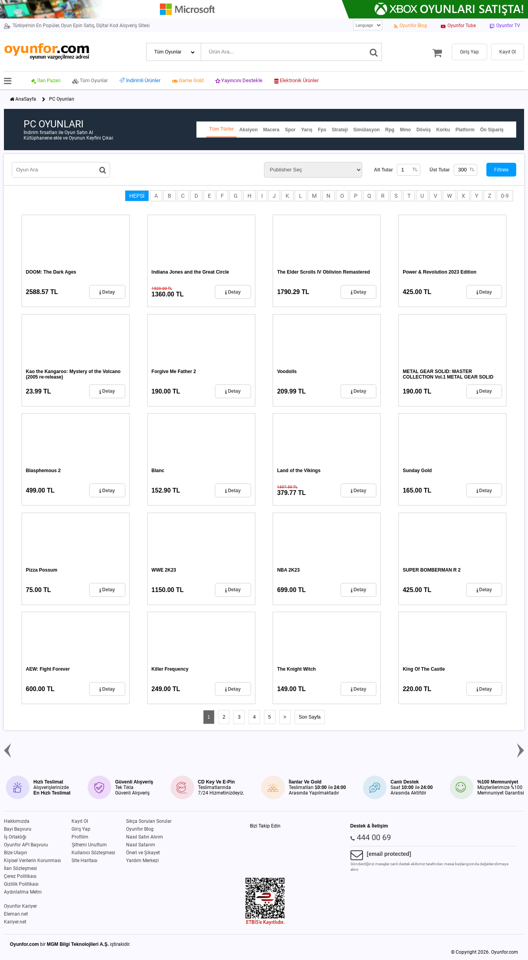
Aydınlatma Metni (23, 892)
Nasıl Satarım (140, 845)
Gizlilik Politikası (21, 884)
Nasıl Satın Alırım (144, 837)
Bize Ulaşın (15, 852)
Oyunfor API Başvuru (26, 845)
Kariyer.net (15, 922)
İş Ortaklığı (15, 837)
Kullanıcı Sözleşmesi (93, 852)
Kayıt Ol (80, 821)
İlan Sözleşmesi (20, 868)
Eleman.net (16, 914)
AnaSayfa (25, 99)
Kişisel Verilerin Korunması (32, 860)
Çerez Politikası (20, 876)
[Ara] (374, 52)
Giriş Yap (81, 829)
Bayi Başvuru (17, 829)
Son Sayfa (310, 717)
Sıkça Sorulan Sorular (149, 821)
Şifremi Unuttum (89, 845)
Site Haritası (84, 860)
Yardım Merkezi (142, 860)
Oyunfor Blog (140, 829)
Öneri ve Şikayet (143, 852)
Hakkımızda (16, 821)
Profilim (80, 837)
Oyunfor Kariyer (20, 906)
